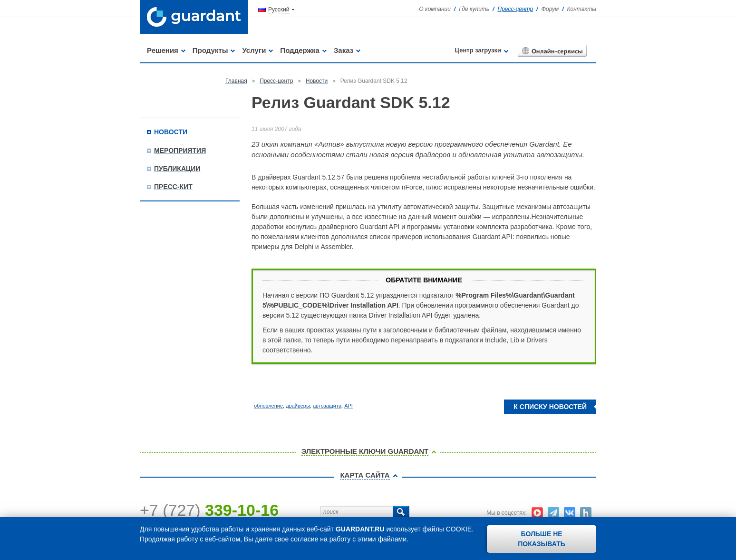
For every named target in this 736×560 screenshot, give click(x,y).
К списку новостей (550, 406)
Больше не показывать (541, 539)
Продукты (210, 50)
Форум (550, 9)
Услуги (254, 50)
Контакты (581, 9)
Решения (162, 50)
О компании (435, 9)
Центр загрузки (478, 50)
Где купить (474, 9)
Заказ (343, 50)
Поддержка (300, 50)
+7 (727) (209, 510)
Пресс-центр (515, 9)
